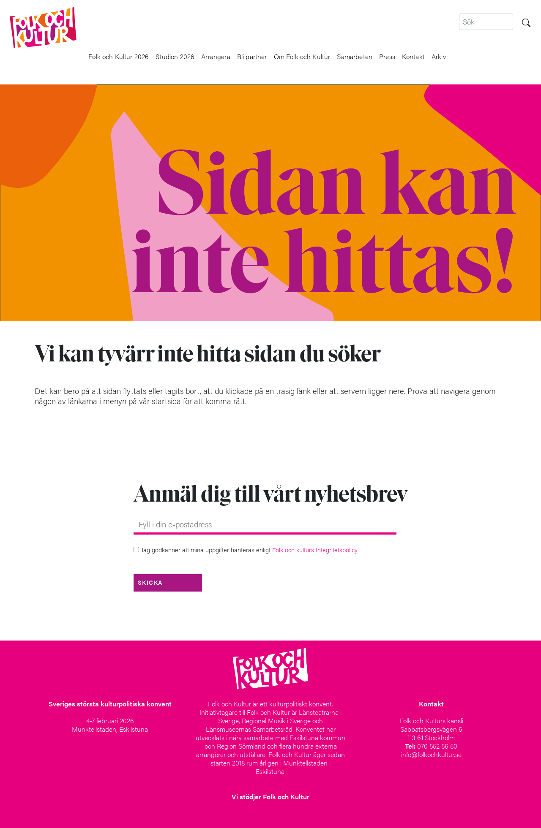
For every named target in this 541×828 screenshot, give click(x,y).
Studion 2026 (175, 56)
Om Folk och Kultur (302, 56)
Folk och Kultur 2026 (118, 56)
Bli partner (252, 56)
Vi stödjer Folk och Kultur (270, 796)
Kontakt (413, 56)
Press (387, 56)
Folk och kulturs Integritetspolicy (315, 549)
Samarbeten (354, 56)
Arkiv (439, 56)
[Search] (486, 22)
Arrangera (215, 56)
